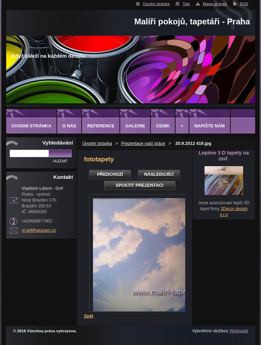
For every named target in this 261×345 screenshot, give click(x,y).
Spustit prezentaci (139, 185)
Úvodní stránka (156, 4)
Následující (159, 174)
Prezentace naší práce (143, 143)
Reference (100, 125)
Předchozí (110, 174)
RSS (244, 4)
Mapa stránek (215, 4)
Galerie (135, 125)
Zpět (88, 316)
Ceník (163, 125)
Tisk (186, 4)
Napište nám (210, 125)
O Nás (69, 125)
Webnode (238, 330)
